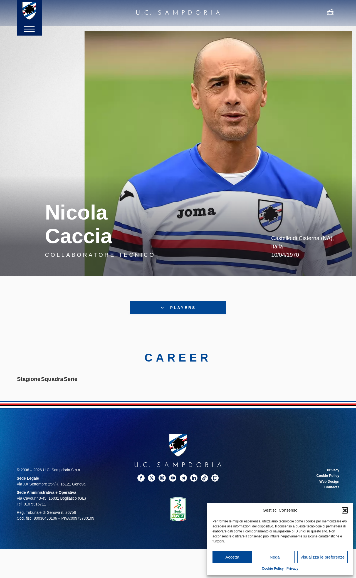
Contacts (331, 488)
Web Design (328, 482)
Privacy (292, 568)
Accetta (232, 557)
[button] (345, 510)
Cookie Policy (273, 568)
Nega (275, 557)
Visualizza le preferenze (322, 557)
